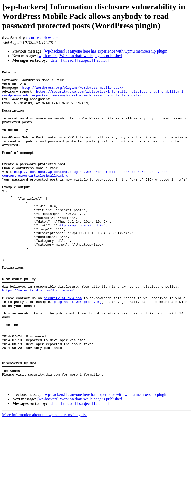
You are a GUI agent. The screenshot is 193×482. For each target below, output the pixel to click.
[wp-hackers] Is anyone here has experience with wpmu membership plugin (105, 51)
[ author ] (102, 60)
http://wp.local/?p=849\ (80, 256)
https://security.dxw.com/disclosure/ (38, 334)
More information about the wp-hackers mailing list (44, 477)
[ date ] (54, 60)
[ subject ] (85, 60)
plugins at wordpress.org (78, 348)
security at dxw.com (42, 38)
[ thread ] (68, 60)
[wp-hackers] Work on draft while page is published (79, 56)
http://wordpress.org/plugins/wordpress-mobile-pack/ (73, 91)
